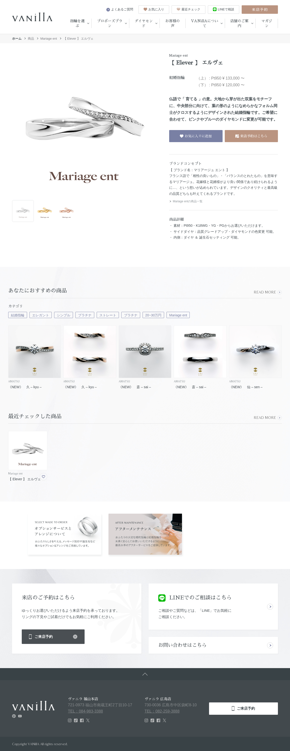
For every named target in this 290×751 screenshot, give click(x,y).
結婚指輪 (17, 315)
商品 (31, 38)
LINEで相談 (223, 9)
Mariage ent (48, 38)
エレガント (40, 315)
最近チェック (188, 9)
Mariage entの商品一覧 (186, 201)
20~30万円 (153, 315)
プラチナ (85, 315)
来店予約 (260, 9)
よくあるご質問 (119, 9)
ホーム (17, 38)
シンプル (63, 315)
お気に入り (154, 9)
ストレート (107, 315)
